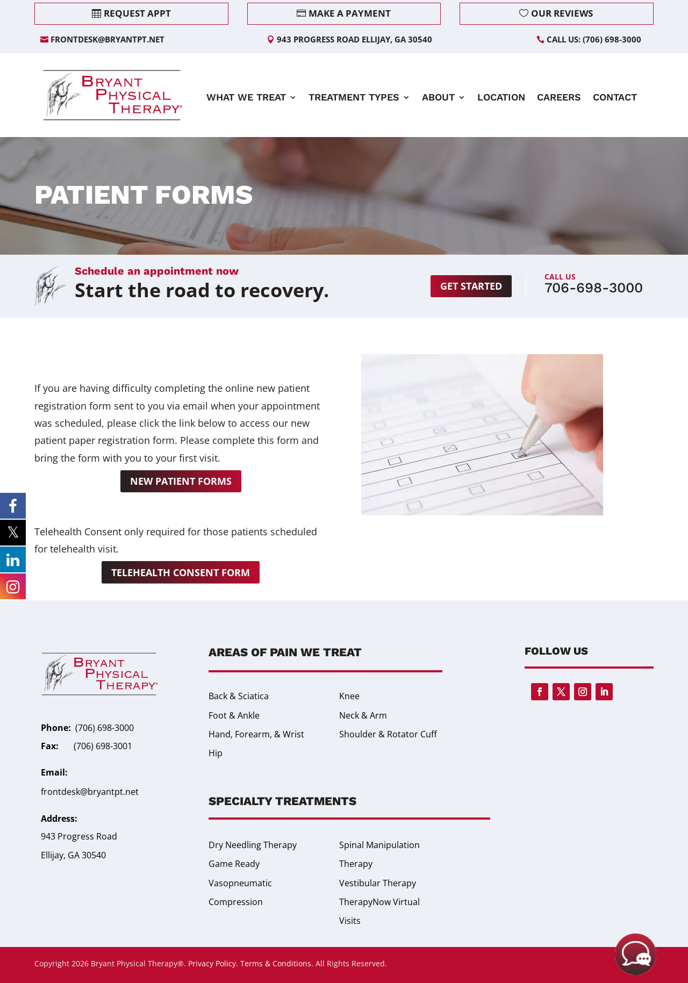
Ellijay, (54, 855)
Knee (349, 696)
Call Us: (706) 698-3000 (594, 39)
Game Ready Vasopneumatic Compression (240, 882)
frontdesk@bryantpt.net (107, 39)
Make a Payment (350, 13)
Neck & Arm (363, 715)
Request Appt (137, 13)
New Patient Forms (181, 481)
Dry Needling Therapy (253, 845)
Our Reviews (562, 13)
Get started (471, 285)
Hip (216, 753)
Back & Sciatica (239, 696)
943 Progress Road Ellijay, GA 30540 (354, 39)
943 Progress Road (79, 836)
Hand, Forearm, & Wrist (256, 734)
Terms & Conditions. (276, 963)
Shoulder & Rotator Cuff (388, 734)
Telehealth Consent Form (180, 572)
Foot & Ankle (234, 715)
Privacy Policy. (213, 963)
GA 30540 (87, 855)
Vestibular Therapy (377, 883)
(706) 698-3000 (104, 728)
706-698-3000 (593, 287)
